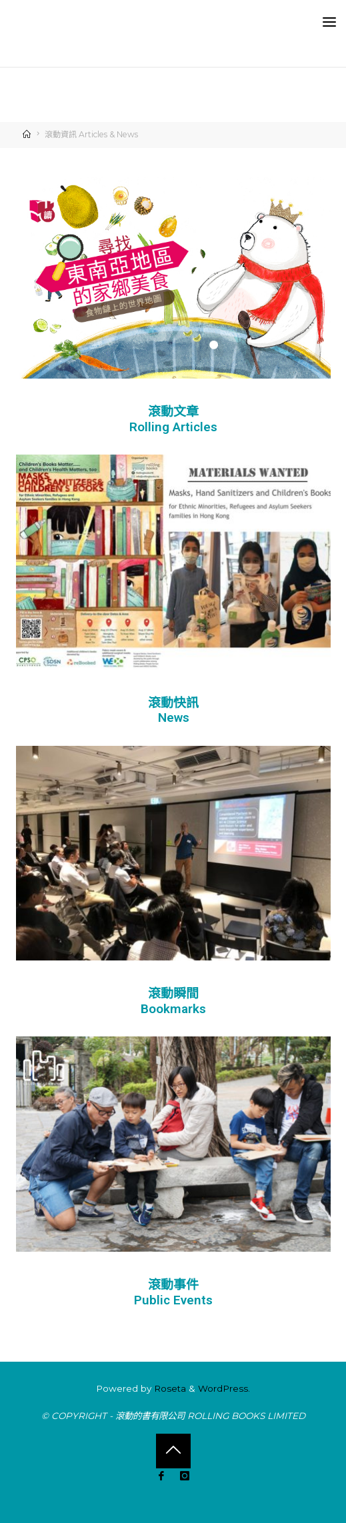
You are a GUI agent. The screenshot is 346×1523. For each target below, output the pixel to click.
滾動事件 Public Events (173, 1292)
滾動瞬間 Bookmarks (173, 1001)
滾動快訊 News (173, 710)
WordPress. (224, 1388)
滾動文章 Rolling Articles (173, 419)
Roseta (168, 1388)
